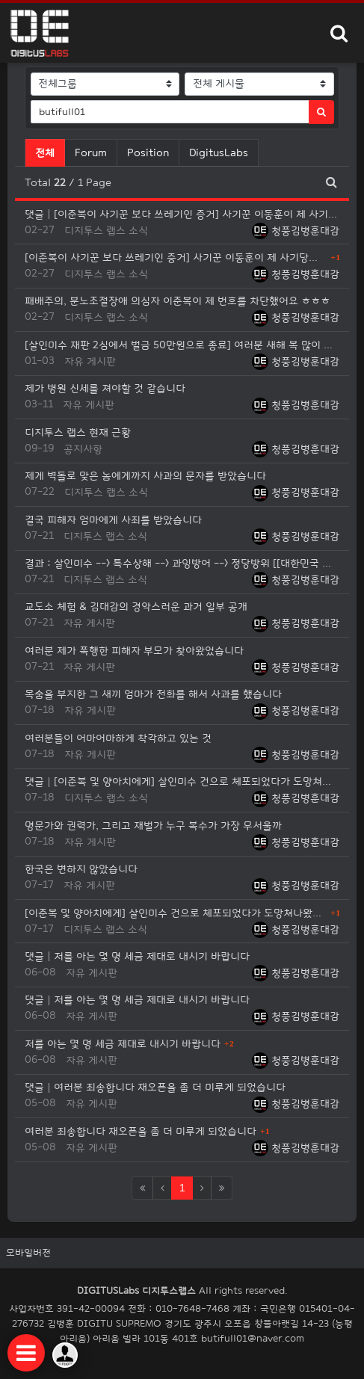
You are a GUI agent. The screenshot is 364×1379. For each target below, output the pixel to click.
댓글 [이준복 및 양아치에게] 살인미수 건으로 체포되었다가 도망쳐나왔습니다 (182, 781)
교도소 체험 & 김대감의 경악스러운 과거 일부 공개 (136, 606)
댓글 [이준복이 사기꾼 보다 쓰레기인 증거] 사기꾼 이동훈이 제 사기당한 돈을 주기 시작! (182, 214)
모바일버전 (28, 1253)
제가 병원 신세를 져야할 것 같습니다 (105, 388)
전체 (45, 152)
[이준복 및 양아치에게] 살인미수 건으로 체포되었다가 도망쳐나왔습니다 (176, 913)
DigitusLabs (218, 152)
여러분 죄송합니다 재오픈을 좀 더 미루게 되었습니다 (140, 1131)
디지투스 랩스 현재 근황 (78, 432)
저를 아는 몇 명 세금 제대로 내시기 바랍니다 (122, 1043)
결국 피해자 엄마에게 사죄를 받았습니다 (113, 519)
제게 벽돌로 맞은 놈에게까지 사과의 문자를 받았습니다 (145, 475)
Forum (91, 152)
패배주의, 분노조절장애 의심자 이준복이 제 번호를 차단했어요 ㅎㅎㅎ (177, 300)
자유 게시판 (90, 361)
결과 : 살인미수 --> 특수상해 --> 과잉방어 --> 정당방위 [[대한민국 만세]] (182, 563)
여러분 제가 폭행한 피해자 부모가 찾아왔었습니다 (134, 650)
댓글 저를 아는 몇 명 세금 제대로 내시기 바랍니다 (137, 956)
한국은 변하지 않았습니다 (81, 869)
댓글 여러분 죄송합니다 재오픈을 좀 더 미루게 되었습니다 (155, 1087)
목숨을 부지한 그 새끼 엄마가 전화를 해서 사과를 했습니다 (153, 694)
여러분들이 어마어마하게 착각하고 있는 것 (118, 738)
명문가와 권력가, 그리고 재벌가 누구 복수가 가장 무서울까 (153, 825)
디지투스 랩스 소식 (106, 230)
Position (148, 152)
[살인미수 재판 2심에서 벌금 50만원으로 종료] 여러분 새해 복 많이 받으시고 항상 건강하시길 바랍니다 (182, 345)
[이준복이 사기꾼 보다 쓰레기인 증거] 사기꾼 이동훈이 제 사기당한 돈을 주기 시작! (176, 257)
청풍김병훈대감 (295, 230)
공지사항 (83, 448)
